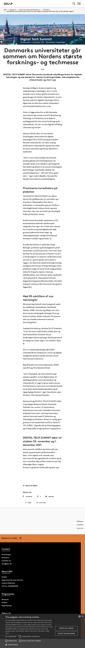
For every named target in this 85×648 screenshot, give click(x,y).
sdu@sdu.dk (7, 564)
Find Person (6, 555)
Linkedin (49, 496)
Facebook (27, 496)
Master (4, 602)
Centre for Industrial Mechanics (29, 10)
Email (28, 503)
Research (13, 10)
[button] (6, 636)
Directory (5, 558)
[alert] (42, 631)
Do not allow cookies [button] (66, 633)
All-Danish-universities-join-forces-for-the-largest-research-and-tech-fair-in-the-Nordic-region (40, 11)
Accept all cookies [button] (66, 628)
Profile (4, 577)
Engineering (7, 605)
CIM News (46, 10)
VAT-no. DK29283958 (10, 586)
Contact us (6, 561)
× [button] (82, 616)
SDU (5, 9)
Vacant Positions (8, 583)
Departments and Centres (12, 580)
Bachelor (5, 599)
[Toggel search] (74, 3)
